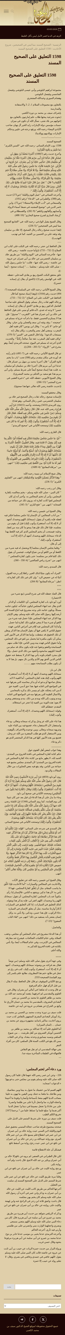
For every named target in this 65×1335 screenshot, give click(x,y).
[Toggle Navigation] (6, 12)
